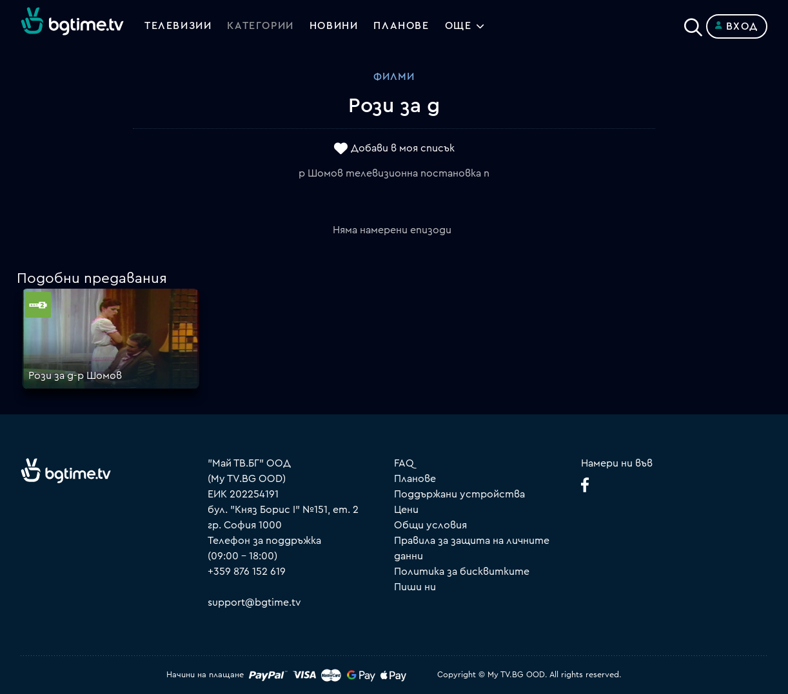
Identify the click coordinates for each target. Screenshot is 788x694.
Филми (394, 77)
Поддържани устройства (459, 494)
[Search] (693, 23)
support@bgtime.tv (254, 602)
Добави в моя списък (403, 149)
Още (458, 26)
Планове (415, 479)
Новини (334, 26)
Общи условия (430, 525)
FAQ (404, 463)
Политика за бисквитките (461, 571)
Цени (406, 510)
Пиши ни (415, 587)
